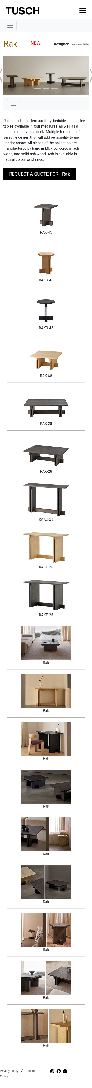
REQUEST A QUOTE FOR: (39, 174)
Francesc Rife (80, 44)
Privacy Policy (9, 1071)
